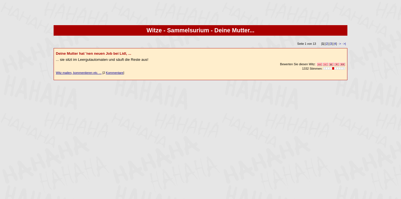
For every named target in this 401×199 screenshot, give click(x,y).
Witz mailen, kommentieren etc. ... (79, 72)
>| (345, 43)
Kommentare (114, 72)
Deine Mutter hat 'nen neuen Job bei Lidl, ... (93, 53)
